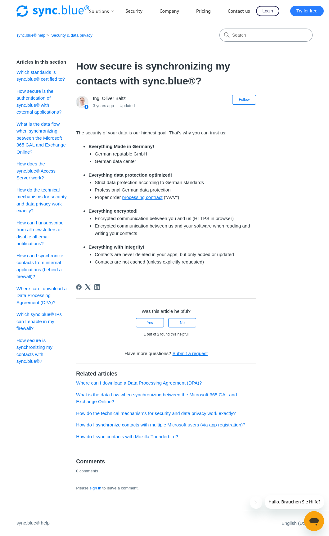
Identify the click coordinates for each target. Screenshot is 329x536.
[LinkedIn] (97, 287)
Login (267, 10)
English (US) (297, 523)
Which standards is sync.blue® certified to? (40, 76)
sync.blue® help (30, 35)
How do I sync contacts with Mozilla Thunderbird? (127, 436)
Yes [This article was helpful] (150, 323)
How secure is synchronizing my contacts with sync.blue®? (34, 351)
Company (169, 11)
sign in (95, 488)
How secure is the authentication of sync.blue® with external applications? (38, 101)
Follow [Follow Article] (244, 99)
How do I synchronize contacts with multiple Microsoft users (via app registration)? (160, 424)
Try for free (307, 10)
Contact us (239, 11)
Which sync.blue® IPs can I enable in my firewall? (39, 321)
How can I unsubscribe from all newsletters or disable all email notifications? (40, 233)
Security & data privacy (71, 35)
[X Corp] (88, 287)
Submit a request (190, 353)
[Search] (266, 35)
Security (133, 11)
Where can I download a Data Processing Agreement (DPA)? (41, 295)
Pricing (203, 11)
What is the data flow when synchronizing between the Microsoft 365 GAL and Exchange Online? (41, 138)
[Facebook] (79, 287)
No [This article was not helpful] (182, 323)
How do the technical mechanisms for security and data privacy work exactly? (41, 200)
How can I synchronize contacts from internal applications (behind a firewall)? (39, 266)
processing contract (142, 197)
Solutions (102, 11)
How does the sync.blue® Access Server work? (36, 170)
